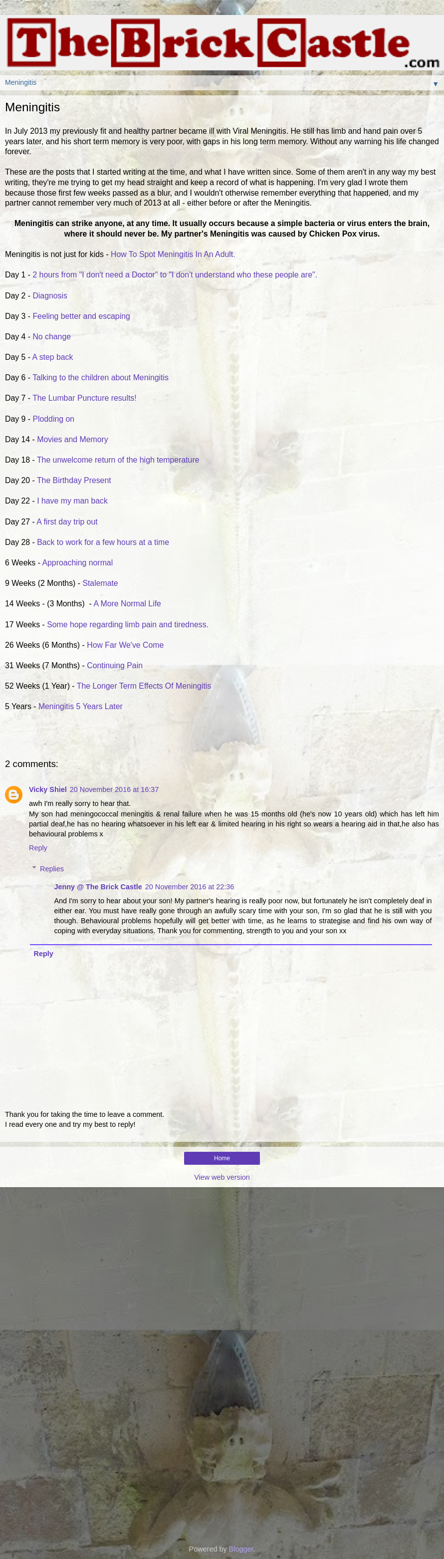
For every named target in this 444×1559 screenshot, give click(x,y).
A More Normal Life (127, 603)
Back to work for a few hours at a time (103, 542)
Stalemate (100, 583)
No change (51, 336)
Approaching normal (78, 562)
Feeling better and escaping (81, 316)
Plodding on (54, 419)
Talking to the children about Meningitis (100, 377)
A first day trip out (68, 522)
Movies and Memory (72, 439)
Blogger (241, 1549)
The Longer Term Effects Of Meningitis (144, 686)
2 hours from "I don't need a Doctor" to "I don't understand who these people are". (174, 274)
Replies (52, 869)
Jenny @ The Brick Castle (98, 887)
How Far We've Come (127, 645)
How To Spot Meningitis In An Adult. (173, 254)
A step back (52, 357)
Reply (38, 848)
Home (222, 1158)
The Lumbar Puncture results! (85, 398)
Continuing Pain (116, 665)
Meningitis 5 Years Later (80, 706)
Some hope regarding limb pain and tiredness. (128, 624)
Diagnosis (49, 295)
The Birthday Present (75, 480)
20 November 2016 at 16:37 (114, 789)
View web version (222, 1177)
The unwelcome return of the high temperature (120, 460)
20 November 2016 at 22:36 (189, 887)
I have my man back (73, 501)
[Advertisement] (222, 1237)
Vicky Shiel (48, 789)
